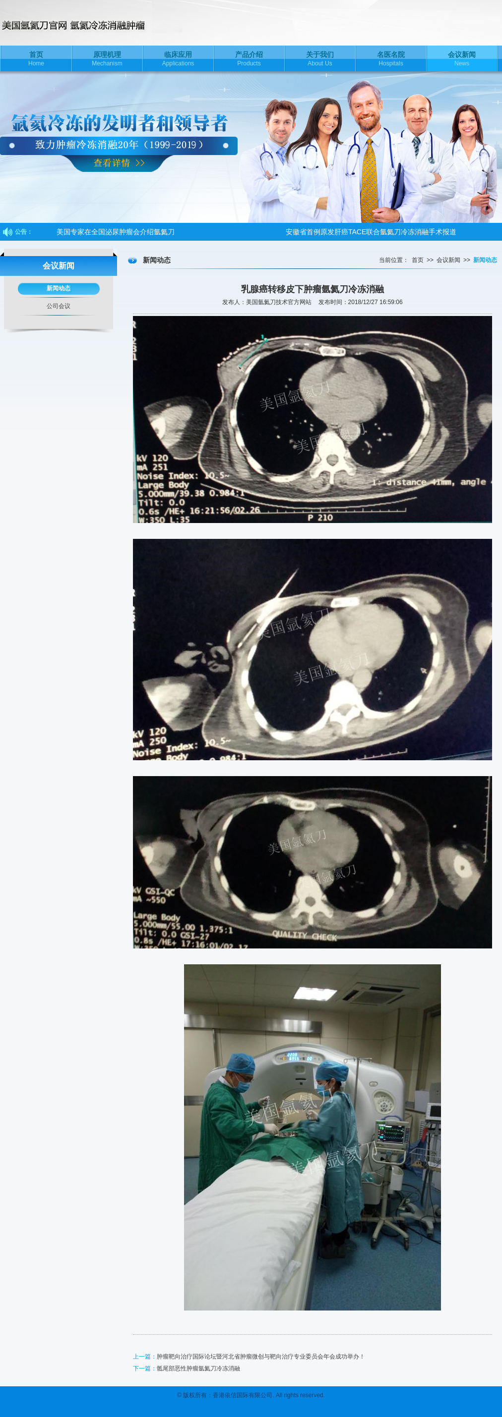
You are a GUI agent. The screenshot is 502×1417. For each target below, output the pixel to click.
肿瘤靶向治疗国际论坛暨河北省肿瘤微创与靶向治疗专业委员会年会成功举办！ (261, 1356)
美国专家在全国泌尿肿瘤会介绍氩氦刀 (116, 232)
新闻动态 (58, 288)
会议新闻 (448, 260)
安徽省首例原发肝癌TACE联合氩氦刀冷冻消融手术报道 (371, 232)
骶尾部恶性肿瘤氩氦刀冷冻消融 (198, 1368)
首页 (418, 260)
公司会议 (58, 306)
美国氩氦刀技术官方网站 (94, 23)
